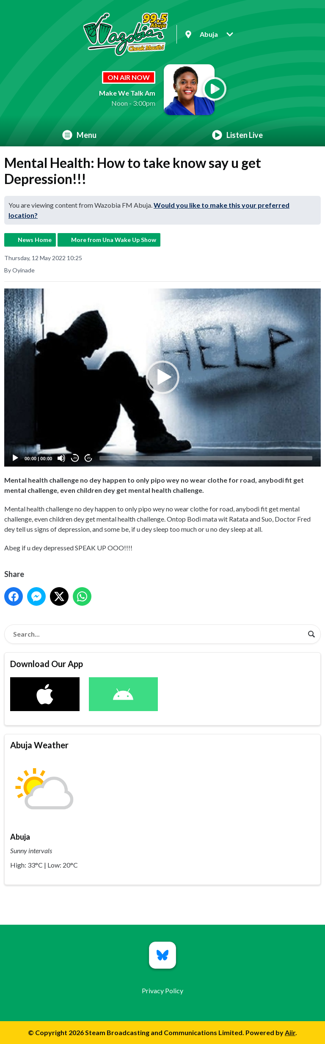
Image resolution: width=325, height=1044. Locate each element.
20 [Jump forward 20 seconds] (89, 458)
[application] (162, 377)
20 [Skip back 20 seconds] (75, 458)
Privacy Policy (162, 990)
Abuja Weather (39, 745)
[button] (162, 377)
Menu (79, 135)
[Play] (15, 458)
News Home (35, 239)
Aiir (290, 1032)
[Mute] (61, 458)
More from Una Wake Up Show (113, 239)
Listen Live (237, 135)
